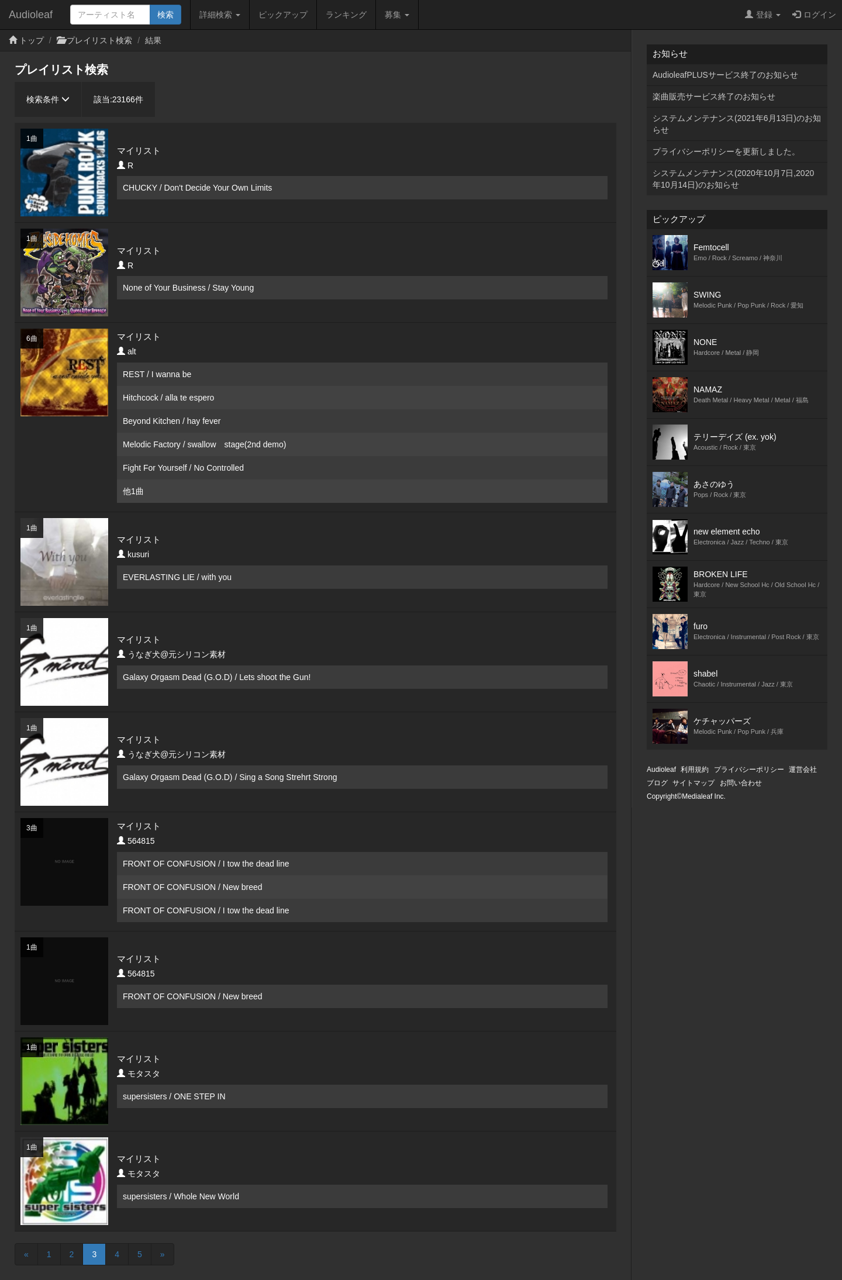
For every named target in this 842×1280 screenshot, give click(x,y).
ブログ (657, 783)
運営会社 (803, 769)
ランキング (346, 14)
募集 (397, 14)
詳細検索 (219, 14)
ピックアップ (283, 14)
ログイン (814, 14)
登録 (763, 14)
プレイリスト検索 (99, 40)
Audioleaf (31, 14)
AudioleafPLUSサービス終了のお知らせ (725, 75)
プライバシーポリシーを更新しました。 (726, 151)
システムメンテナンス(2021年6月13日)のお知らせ (737, 123)
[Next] (162, 1254)
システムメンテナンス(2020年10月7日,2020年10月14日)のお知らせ (733, 178)
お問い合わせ (741, 783)
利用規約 (695, 769)
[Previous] (26, 1254)
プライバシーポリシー (749, 769)
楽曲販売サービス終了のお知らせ (714, 96)
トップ (31, 40)
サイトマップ (693, 783)
